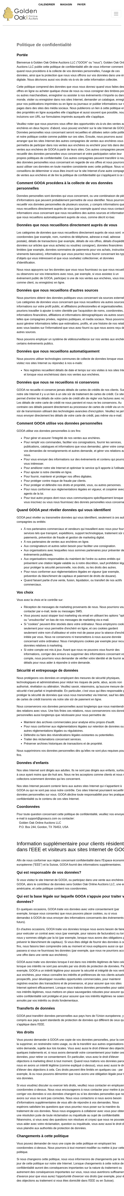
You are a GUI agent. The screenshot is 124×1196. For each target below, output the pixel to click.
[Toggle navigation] (116, 13)
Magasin (66, 4)
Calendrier (47, 4)
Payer (81, 4)
